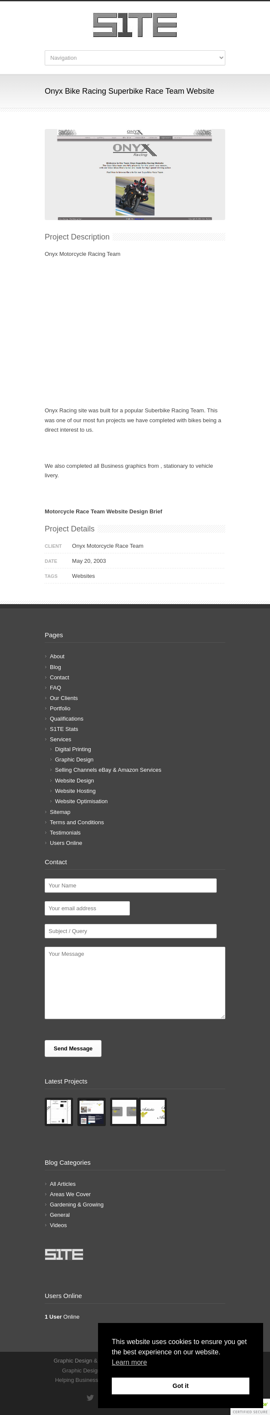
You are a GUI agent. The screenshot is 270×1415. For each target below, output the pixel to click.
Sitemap (60, 812)
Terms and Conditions (77, 822)
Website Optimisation (81, 801)
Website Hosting (75, 791)
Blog (55, 667)
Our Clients (64, 698)
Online (62, 1317)
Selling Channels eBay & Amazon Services (108, 770)
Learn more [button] (129, 1362)
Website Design (74, 780)
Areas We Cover (70, 1194)
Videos (58, 1225)
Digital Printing (73, 749)
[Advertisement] (135, 345)
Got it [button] (180, 1385)
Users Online (66, 843)
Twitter (89, 1397)
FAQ (55, 687)
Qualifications (66, 718)
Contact (59, 677)
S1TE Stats (64, 729)
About (57, 656)
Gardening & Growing (77, 1204)
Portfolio (60, 708)
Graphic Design (74, 759)
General (60, 1215)
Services (60, 739)
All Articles (63, 1184)
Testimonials (65, 832)
